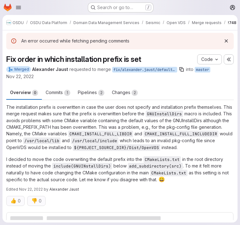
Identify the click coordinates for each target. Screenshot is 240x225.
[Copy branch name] (181, 69)
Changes (125, 93)
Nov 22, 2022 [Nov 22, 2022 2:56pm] (31, 189)
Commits (58, 93)
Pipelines (91, 93)
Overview (24, 93)
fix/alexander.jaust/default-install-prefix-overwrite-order (145, 69)
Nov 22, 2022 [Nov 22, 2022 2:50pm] (20, 76)
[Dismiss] (226, 41)
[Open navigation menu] (18, 7)
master (202, 69)
